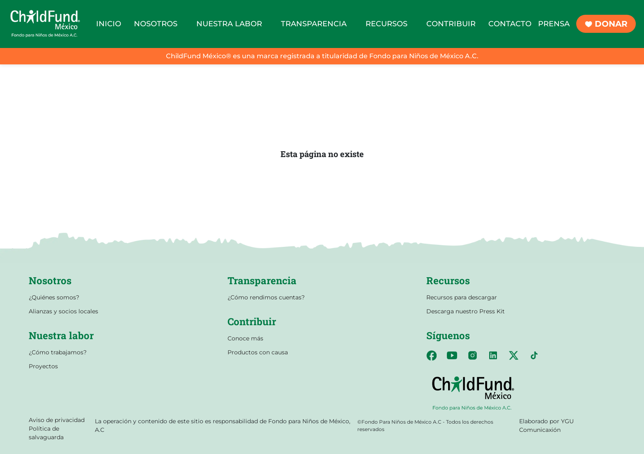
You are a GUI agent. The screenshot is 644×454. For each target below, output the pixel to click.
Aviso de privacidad (57, 420)
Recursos (448, 280)
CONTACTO (509, 23)
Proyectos (43, 366)
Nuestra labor (61, 335)
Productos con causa (258, 352)
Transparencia (262, 280)
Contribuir (252, 321)
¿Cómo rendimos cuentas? (266, 297)
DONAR (606, 24)
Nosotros (50, 280)
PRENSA (554, 23)
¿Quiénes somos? (54, 297)
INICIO (108, 23)
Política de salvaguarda (46, 433)
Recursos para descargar (461, 297)
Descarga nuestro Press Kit (465, 311)
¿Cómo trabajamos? (58, 352)
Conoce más (245, 338)
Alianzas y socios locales (63, 311)
